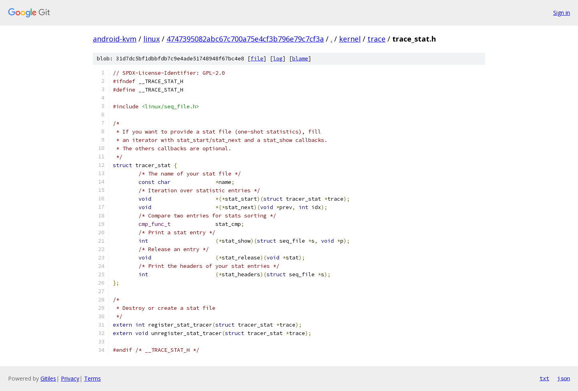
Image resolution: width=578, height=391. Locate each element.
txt (544, 378)
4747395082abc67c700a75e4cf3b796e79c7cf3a (245, 39)
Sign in (561, 12)
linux (151, 39)
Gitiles (48, 378)
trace (376, 39)
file (257, 58)
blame (300, 58)
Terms (92, 378)
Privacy (70, 378)
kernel (350, 39)
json (563, 378)
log (278, 58)
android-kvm (114, 39)
